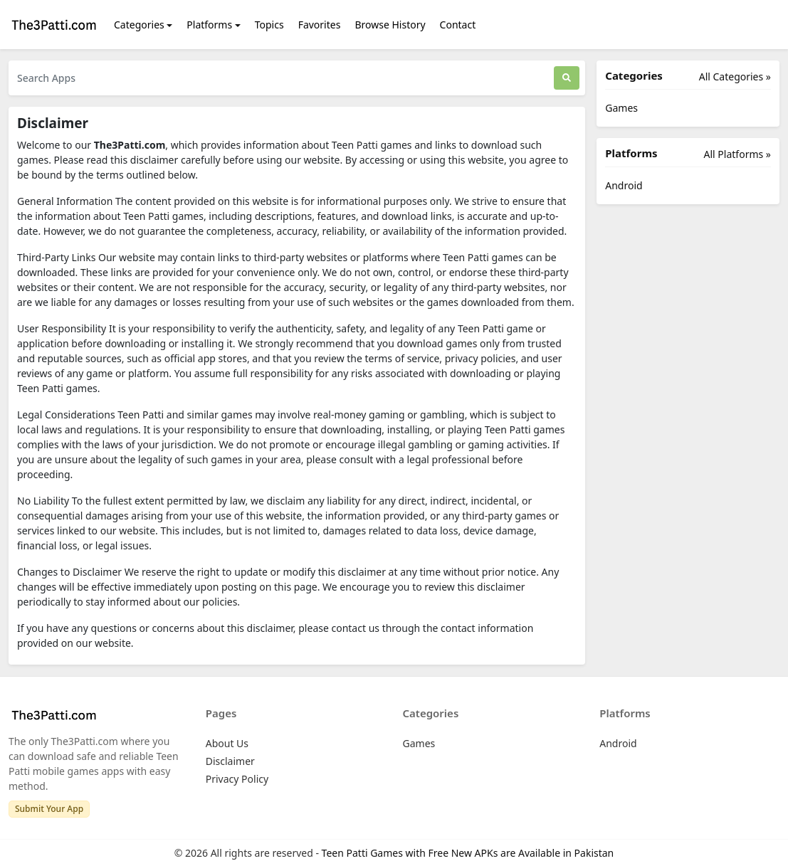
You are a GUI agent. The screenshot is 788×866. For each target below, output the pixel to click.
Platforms (209, 24)
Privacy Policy (237, 779)
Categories (139, 24)
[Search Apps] (281, 78)
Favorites (319, 24)
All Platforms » (737, 154)
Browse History (389, 24)
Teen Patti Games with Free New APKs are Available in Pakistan (468, 853)
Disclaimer (230, 761)
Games (621, 108)
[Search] (566, 78)
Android (623, 185)
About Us (227, 743)
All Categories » (735, 76)
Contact (458, 24)
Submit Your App (49, 809)
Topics (269, 24)
